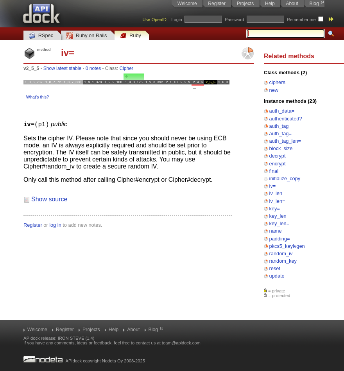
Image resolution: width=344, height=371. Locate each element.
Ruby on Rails (86, 35)
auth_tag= (280, 133)
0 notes (93, 68)
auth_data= (281, 111)
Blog (314, 3)
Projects (245, 3)
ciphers (277, 82)
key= (274, 208)
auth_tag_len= (285, 141)
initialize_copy (285, 178)
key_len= (279, 223)
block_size (281, 148)
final (273, 171)
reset (274, 268)
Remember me (301, 19)
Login (176, 19)
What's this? (37, 97)
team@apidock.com (181, 343)
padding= (279, 239)
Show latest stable (62, 68)
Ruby (130, 35)
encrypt (277, 164)
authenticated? (285, 119)
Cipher (126, 68)
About (292, 3)
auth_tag (279, 126)
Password (234, 19)
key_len (278, 216)
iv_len (275, 193)
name (275, 231)
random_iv (281, 253)
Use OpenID (154, 19)
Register (217, 3)
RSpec (41, 35)
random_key (283, 261)
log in (55, 225)
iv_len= (277, 201)
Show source (49, 198)
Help (270, 3)
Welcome (187, 3)
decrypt (277, 156)
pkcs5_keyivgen (287, 246)
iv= (272, 186)
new (273, 90)
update (277, 276)
